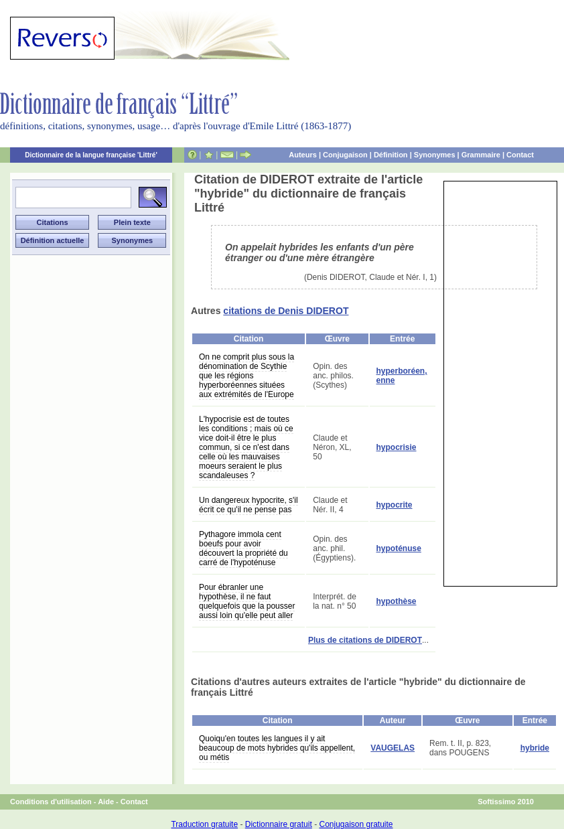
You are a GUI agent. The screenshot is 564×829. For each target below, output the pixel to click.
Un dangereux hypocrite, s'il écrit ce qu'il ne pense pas (248, 505)
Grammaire (481, 155)
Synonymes (434, 155)
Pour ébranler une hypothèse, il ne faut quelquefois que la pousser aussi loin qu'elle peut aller (247, 601)
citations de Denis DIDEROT (285, 310)
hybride (534, 748)
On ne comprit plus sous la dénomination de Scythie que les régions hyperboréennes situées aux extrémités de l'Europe (246, 375)
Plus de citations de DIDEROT (365, 640)
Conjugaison (345, 155)
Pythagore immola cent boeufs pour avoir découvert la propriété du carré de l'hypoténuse (243, 548)
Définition (391, 155)
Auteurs (303, 155)
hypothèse (396, 601)
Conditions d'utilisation (51, 802)
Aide (106, 802)
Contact (520, 155)
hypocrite (394, 505)
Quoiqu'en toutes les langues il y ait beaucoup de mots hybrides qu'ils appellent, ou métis (277, 748)
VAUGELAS (392, 748)
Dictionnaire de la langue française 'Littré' (91, 155)
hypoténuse (398, 548)
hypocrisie (396, 447)
